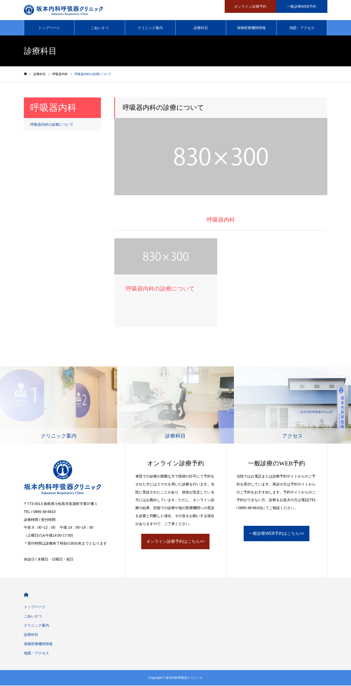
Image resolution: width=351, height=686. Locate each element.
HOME (26, 595)
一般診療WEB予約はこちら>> (276, 534)
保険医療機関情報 (251, 28)
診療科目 (201, 28)
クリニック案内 (150, 28)
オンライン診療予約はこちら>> (175, 542)
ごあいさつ (100, 28)
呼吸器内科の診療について (51, 125)
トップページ (49, 28)
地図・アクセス (302, 28)
